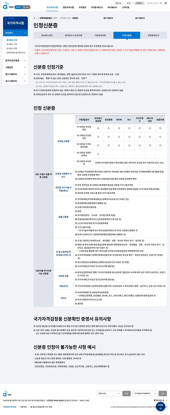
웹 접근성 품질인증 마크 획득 (41, 407)
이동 (126, 393)
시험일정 (9, 67)
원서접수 (9, 33)
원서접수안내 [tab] (47, 35)
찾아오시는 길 (159, 400)
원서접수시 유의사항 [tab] (73, 35)
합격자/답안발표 (12, 60)
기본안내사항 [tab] (100, 35)
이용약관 (23, 407)
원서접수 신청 (12, 44)
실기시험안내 (11, 81)
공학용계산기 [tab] (153, 35)
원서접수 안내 (12, 40)
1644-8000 (58, 400)
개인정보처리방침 (9, 407)
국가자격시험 (43, 18)
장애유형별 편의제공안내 (16, 53)
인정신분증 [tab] (127, 35)
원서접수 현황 (12, 48)
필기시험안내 (11, 74)
